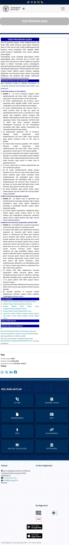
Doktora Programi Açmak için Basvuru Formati (17, 304)
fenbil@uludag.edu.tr (10, 480)
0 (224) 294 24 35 (10, 478)
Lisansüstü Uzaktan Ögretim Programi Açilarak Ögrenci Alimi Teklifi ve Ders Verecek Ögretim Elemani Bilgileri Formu (21, 316)
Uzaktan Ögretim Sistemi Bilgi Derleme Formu (17, 311)
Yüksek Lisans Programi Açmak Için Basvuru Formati (19, 301)
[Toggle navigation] (62, 8)
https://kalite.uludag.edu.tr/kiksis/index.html (16, 341)
